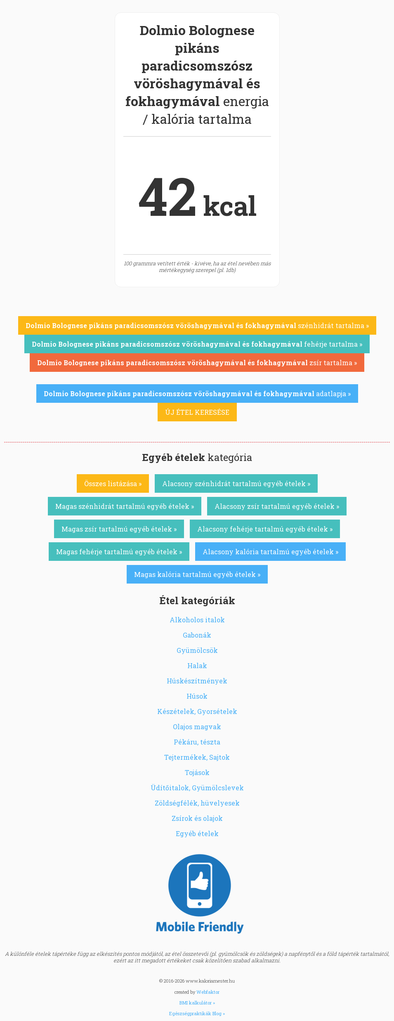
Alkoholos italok (197, 619)
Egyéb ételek (197, 833)
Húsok (197, 696)
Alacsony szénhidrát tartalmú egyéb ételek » (236, 483)
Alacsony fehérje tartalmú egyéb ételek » (265, 529)
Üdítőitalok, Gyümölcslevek (197, 787)
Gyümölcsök (197, 650)
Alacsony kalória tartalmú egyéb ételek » (270, 551)
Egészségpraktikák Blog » (197, 1013)
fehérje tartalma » (197, 344)
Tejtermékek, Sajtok (197, 757)
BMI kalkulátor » (197, 1003)
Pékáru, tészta (197, 741)
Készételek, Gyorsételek (197, 711)
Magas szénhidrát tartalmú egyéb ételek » (124, 506)
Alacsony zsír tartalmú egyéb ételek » (277, 506)
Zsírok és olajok (197, 818)
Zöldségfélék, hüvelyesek (197, 803)
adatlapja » (197, 393)
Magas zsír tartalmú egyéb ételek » (119, 529)
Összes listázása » (113, 483)
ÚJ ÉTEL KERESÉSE (197, 412)
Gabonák (197, 635)
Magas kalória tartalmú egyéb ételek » (197, 574)
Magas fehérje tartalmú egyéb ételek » (119, 551)
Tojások (197, 772)
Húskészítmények (197, 680)
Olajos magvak (197, 726)
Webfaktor (207, 992)
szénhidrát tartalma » (197, 325)
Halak (197, 665)
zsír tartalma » (197, 362)
